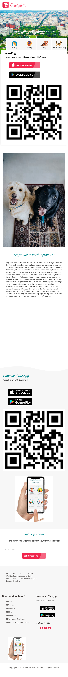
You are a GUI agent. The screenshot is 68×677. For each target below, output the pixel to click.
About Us (10, 608)
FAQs (9, 601)
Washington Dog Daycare (10, 577)
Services (10, 605)
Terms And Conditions (15, 619)
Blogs (9, 612)
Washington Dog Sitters (25, 576)
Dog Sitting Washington (32, 576)
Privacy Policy (38, 668)
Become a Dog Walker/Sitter (17, 622)
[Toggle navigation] (64, 5)
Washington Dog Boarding (17, 577)
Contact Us (11, 615)
